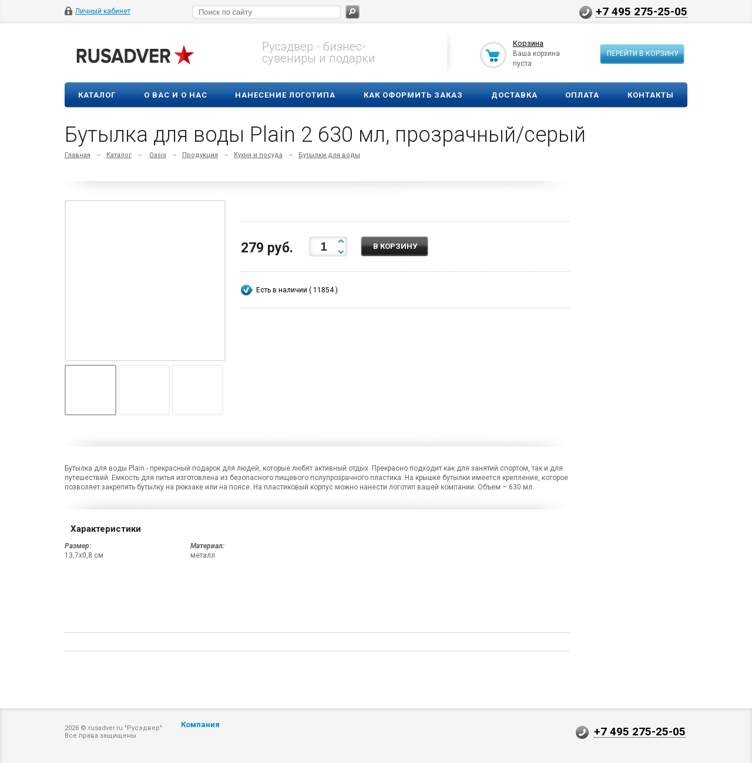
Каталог (97, 95)
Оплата (582, 95)
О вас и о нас (175, 95)
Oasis (157, 155)
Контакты (650, 95)
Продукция (200, 155)
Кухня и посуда (258, 155)
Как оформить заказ (413, 95)
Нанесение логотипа (285, 95)
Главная (77, 155)
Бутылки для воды (329, 155)
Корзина (528, 43)
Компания (200, 724)
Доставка (514, 95)
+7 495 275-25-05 (641, 11)
